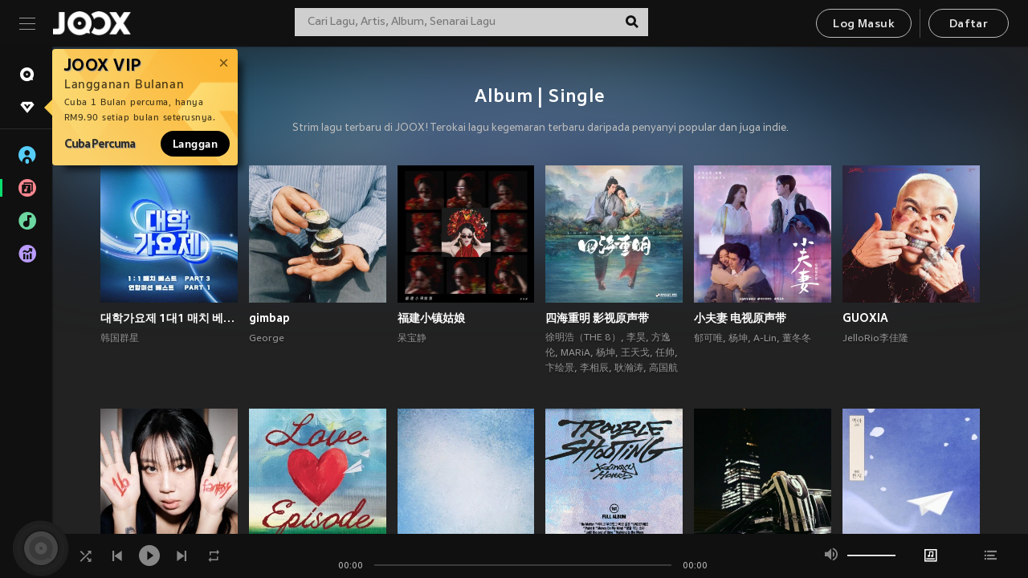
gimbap (269, 317)
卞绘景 (559, 368)
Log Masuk (864, 24)
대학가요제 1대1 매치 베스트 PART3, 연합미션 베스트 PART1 (169, 317)
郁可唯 (708, 338)
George (266, 338)
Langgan (195, 143)
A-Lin (765, 338)
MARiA (575, 353)
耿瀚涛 (628, 368)
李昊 (636, 338)
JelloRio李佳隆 (875, 338)
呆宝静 (412, 338)
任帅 (665, 353)
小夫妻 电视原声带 (740, 317)
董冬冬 (796, 338)
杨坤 (605, 353)
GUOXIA (865, 317)
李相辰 (594, 368)
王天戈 (635, 353)
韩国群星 (119, 338)
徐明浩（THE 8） (583, 338)
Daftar (968, 24)
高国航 (663, 368)
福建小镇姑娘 (431, 317)
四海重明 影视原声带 (597, 317)
